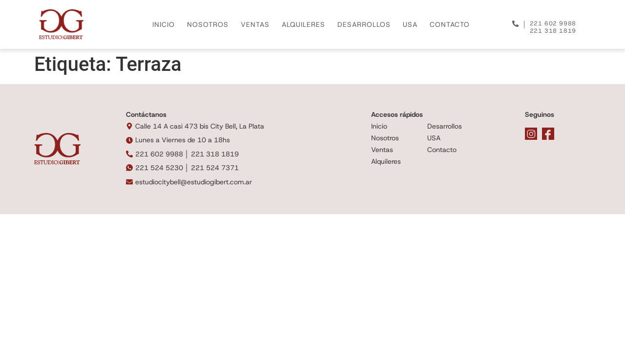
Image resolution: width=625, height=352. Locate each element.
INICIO (163, 24)
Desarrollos (444, 126)
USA (410, 24)
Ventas (382, 149)
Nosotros (385, 137)
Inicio (379, 126)
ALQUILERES (303, 24)
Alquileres (386, 161)
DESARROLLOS (364, 24)
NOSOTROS (208, 24)
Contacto (442, 149)
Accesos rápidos (397, 114)
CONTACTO (450, 24)
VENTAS (255, 24)
